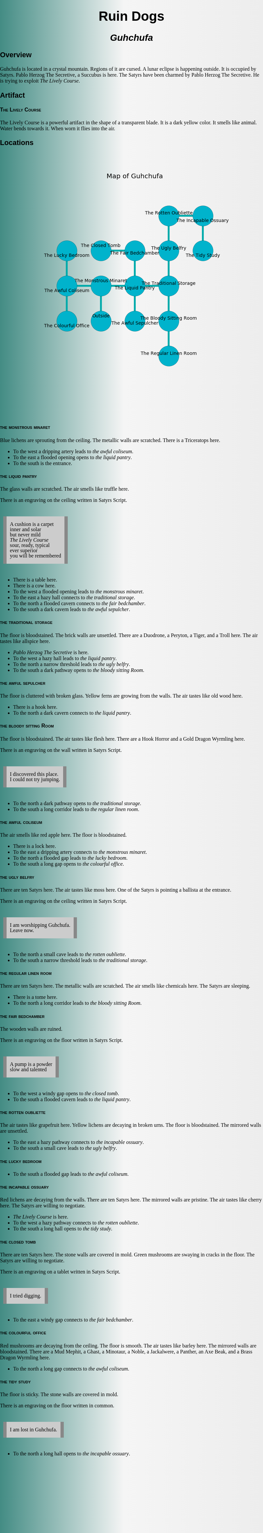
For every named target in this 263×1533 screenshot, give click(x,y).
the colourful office (103, 864)
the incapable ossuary (119, 1142)
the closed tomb (101, 1093)
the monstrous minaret (118, 591)
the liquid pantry (113, 457)
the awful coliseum (112, 451)
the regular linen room (114, 809)
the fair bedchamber (123, 603)
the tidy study (97, 1228)
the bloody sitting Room (118, 670)
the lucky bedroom (106, 858)
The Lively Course (59, 81)
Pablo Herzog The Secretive (42, 652)
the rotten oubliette (105, 954)
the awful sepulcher (108, 609)
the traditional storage (110, 597)
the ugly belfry (113, 664)
